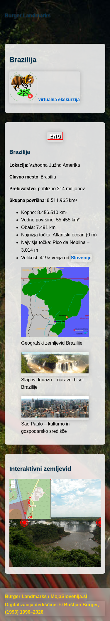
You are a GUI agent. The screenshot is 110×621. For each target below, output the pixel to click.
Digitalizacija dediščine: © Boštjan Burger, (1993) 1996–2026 (52, 608)
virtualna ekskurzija (45, 87)
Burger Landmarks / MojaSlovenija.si (46, 596)
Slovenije (81, 257)
